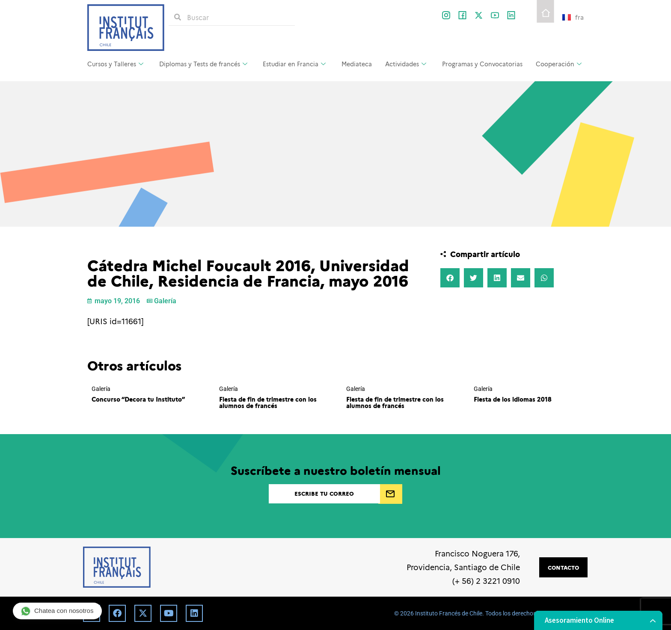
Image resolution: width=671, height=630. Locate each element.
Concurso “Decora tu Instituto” (138, 399)
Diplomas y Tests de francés (204, 63)
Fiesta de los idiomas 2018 (513, 399)
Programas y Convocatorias (482, 63)
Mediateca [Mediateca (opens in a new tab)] (356, 63)
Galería (165, 301)
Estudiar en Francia (295, 63)
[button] (450, 277)
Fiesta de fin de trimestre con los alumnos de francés (268, 402)
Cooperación (560, 63)
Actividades (406, 63)
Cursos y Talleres (116, 63)
